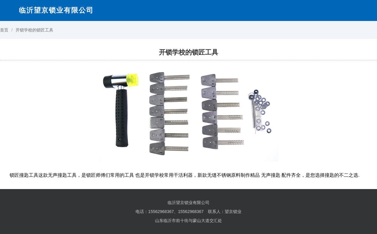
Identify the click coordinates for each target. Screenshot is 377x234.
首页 (4, 30)
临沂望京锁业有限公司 (56, 10)
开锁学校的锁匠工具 (34, 30)
